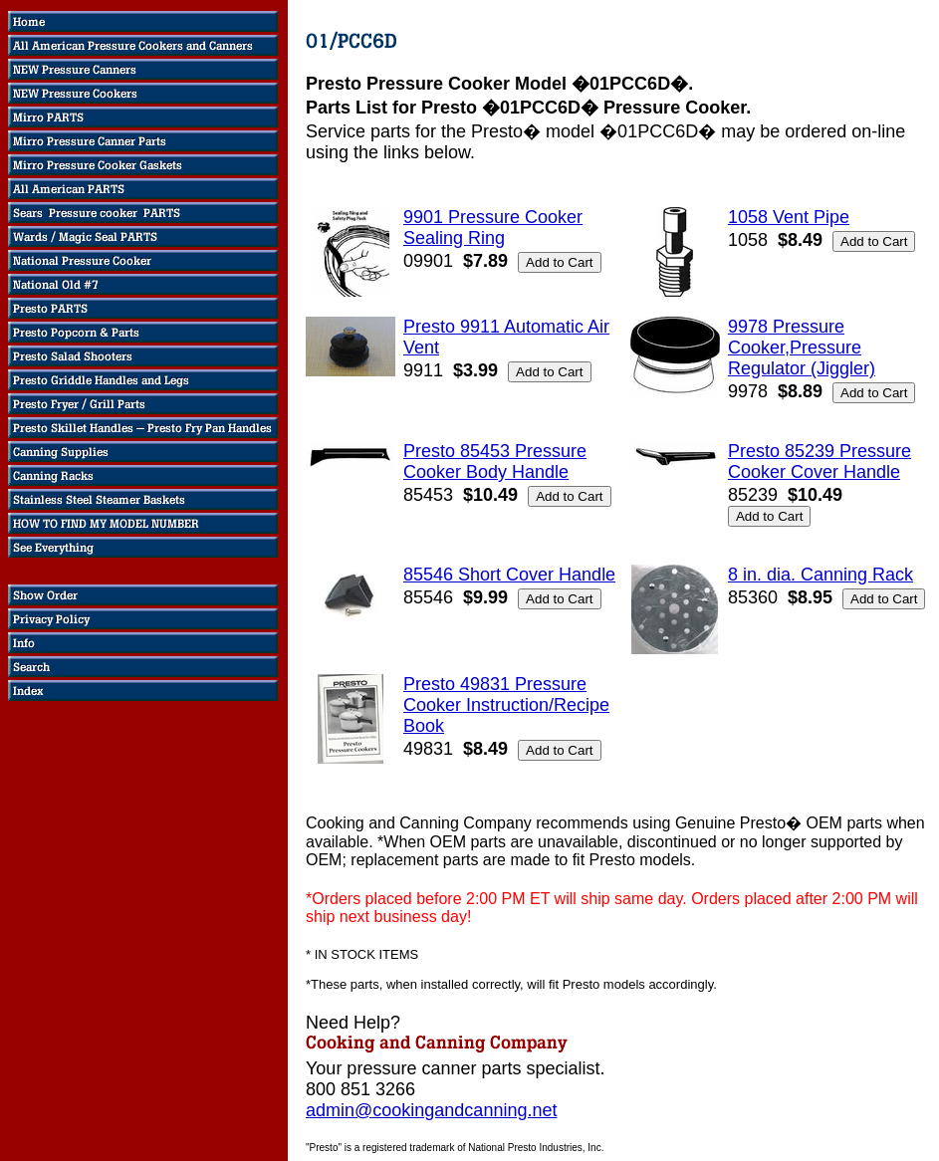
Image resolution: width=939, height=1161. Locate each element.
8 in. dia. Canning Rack (820, 574)
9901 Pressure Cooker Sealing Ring (493, 227)
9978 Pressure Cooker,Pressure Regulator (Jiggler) (801, 347)
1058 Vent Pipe (788, 217)
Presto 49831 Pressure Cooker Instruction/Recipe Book (506, 705)
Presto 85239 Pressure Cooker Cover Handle (819, 461)
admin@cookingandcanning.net (431, 1110)
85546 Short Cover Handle (509, 574)
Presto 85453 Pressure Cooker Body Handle (495, 461)
